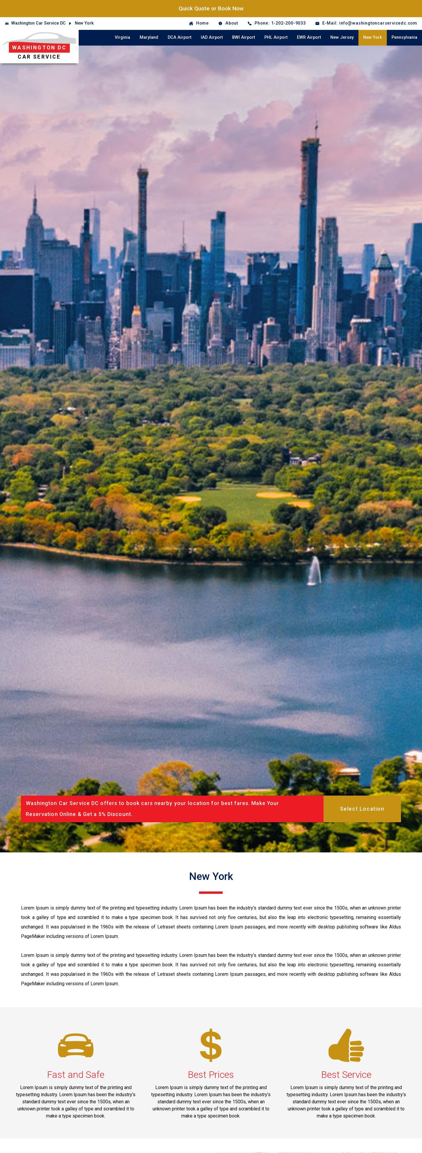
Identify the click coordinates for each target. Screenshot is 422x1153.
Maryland (149, 37)
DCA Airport (179, 37)
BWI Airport (243, 37)
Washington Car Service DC (38, 23)
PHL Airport (275, 37)
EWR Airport (309, 37)
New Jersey (342, 37)
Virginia (122, 37)
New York (84, 23)
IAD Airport (212, 37)
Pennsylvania (404, 37)
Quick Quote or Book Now (211, 8)
